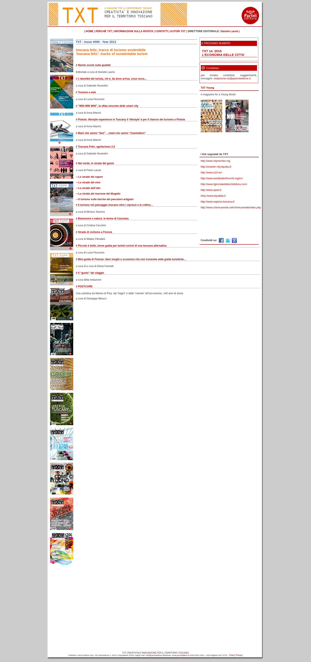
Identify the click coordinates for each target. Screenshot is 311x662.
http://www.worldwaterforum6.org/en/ (222, 178)
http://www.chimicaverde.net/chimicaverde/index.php (231, 207)
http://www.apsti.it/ (211, 190)
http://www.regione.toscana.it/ (218, 201)
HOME (90, 31)
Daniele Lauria (229, 31)
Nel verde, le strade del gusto (96, 163)
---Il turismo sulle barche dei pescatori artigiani (104, 199)
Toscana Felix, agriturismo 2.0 (96, 146)
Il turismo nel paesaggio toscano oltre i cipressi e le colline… (115, 204)
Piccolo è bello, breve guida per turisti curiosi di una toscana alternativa (122, 245)
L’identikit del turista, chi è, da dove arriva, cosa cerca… (112, 78)
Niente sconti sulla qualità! (94, 65)
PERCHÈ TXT (104, 31)
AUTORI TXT (178, 31)
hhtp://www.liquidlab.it (213, 195)
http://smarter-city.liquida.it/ (216, 166)
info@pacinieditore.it (154, 655)
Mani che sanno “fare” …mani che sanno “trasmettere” (112, 133)
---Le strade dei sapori (89, 176)
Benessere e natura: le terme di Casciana (103, 218)
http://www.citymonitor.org (215, 160)
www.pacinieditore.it (180, 655)
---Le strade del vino (88, 182)
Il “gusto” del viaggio (91, 272)
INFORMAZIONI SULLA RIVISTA (133, 31)
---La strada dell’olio (88, 188)
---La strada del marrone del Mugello (98, 193)
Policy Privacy (236, 655)
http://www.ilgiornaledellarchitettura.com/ (224, 184)
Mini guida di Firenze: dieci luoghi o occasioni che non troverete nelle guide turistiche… (132, 259)
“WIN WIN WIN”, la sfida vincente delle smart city (108, 105)
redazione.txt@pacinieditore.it (232, 78)
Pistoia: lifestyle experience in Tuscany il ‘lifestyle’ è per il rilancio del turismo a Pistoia (131, 119)
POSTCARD (85, 286)
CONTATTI (161, 31)
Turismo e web (87, 92)
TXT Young (207, 87)
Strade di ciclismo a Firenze (95, 232)
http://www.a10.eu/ (211, 172)
